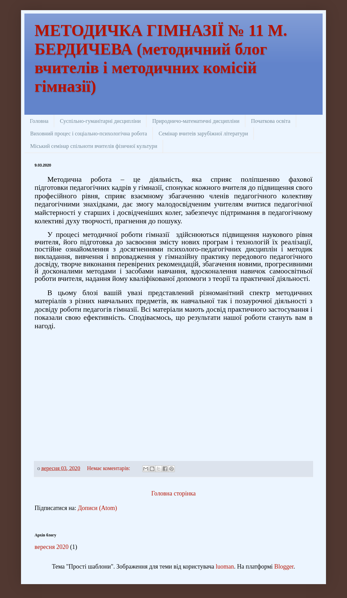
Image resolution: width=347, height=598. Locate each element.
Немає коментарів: (109, 468)
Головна (39, 121)
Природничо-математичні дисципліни (195, 121)
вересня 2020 (51, 547)
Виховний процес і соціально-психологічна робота (88, 133)
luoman (225, 566)
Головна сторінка (173, 493)
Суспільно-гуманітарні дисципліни (100, 121)
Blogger (283, 566)
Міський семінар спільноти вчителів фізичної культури (93, 146)
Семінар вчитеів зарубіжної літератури (203, 133)
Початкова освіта (270, 121)
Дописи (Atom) (97, 508)
